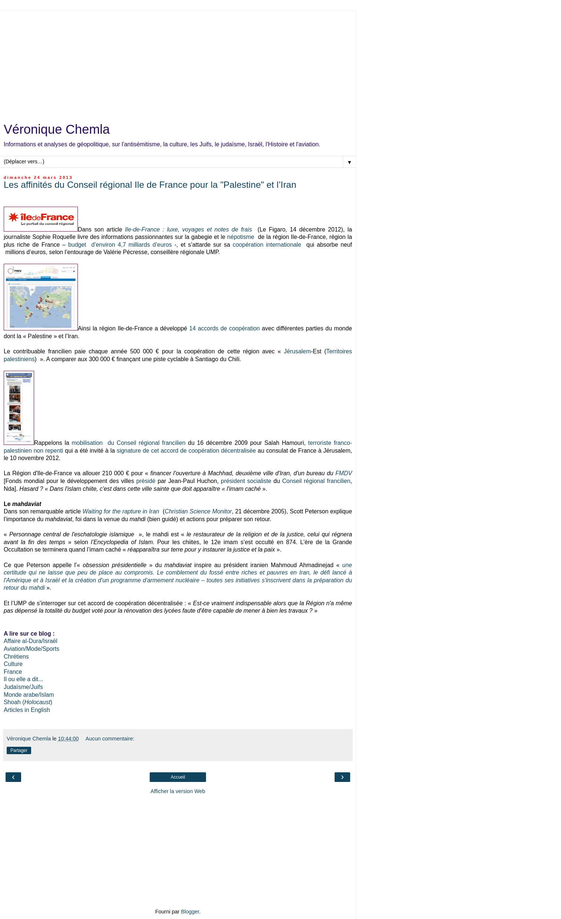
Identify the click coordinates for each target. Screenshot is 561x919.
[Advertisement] (178, 63)
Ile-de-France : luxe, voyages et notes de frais (188, 229)
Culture (13, 664)
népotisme (240, 237)
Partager (18, 750)
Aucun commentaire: (110, 739)
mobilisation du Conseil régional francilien (128, 443)
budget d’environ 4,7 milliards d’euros (120, 245)
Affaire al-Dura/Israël (30, 641)
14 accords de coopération (224, 328)
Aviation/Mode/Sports (31, 649)
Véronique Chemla (57, 129)
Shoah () (28, 702)
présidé (146, 481)
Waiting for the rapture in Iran (121, 511)
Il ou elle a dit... (23, 679)
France (13, 672)
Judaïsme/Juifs (23, 687)
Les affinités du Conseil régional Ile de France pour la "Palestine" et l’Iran (150, 185)
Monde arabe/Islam (29, 695)
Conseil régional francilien (316, 481)
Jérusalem (297, 351)
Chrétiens (16, 656)
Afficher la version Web (177, 791)
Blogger (190, 912)
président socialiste (246, 481)
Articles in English (27, 710)
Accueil (178, 777)
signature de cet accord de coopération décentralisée (186, 450)
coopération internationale (267, 245)
